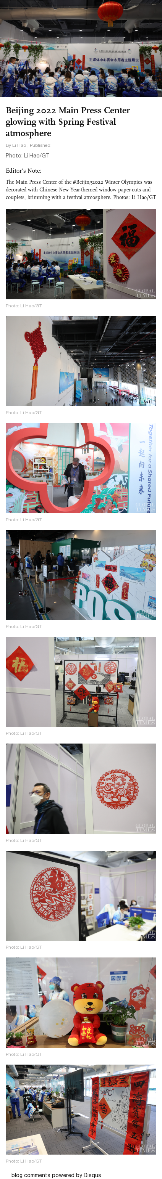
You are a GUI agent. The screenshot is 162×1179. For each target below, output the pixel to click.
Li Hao (19, 145)
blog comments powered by (56, 1175)
